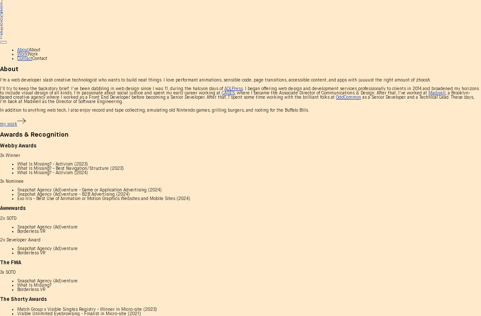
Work (22, 54)
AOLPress (233, 89)
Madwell (437, 93)
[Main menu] (3, 42)
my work (13, 124)
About (23, 50)
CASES (228, 93)
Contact (24, 58)
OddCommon (348, 97)
